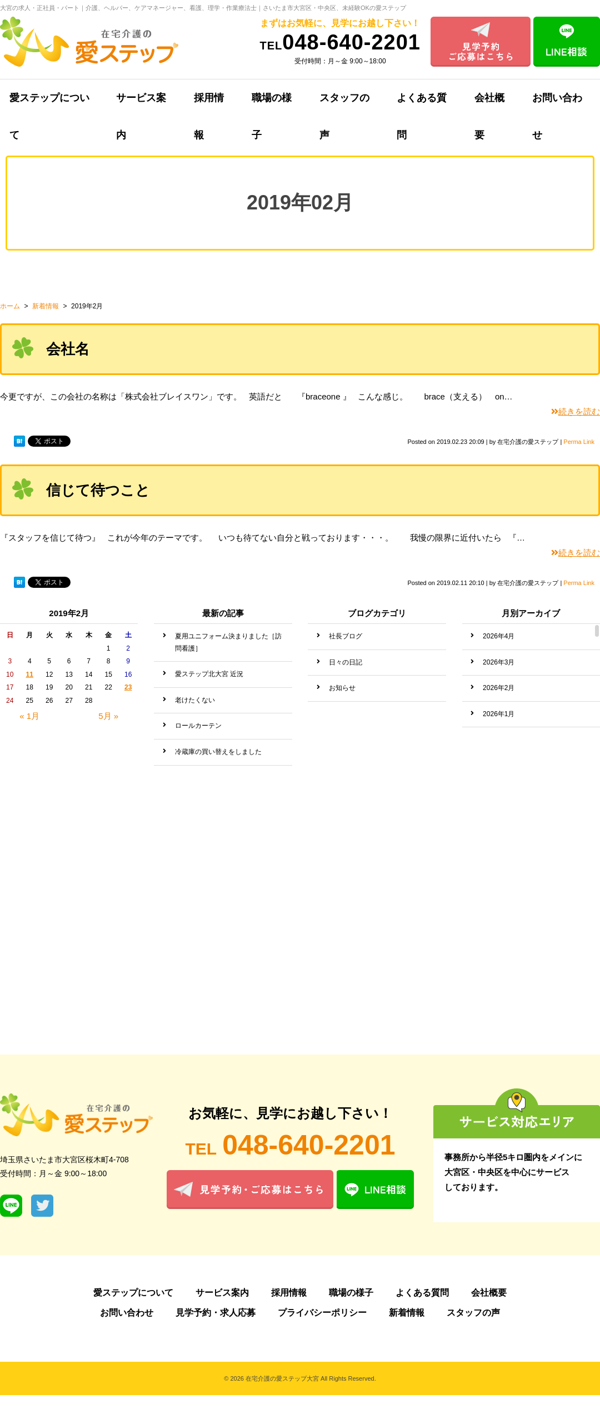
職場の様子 (272, 104)
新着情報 (406, 1312)
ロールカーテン (198, 726)
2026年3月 (498, 662)
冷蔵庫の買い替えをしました (218, 752)
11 (29, 674)
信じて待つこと (98, 490)
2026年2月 (498, 688)
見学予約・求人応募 (216, 1312)
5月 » (108, 716)
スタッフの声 (344, 104)
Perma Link (578, 441)
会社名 (67, 349)
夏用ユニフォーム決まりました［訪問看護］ (228, 642)
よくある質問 (422, 104)
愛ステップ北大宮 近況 (209, 674)
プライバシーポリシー (322, 1312)
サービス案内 (141, 104)
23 (128, 687)
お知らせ (342, 688)
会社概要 (489, 104)
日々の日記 (345, 662)
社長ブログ (345, 636)
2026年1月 (498, 714)
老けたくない (195, 700)
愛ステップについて (133, 1292)
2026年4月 (498, 636)
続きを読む (575, 411)
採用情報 (209, 104)
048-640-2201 (340, 42)
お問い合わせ (126, 1312)
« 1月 (29, 716)
